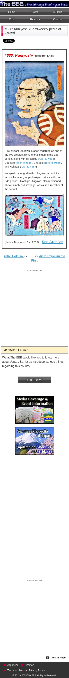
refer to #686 (52, 162)
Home (11, 11)
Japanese (13, 665)
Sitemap (29, 665)
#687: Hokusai (14, 256)
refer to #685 (23, 162)
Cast (11, 19)
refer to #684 (46, 158)
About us (35, 19)
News (34, 11)
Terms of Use (14, 670)
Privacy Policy (37, 670)
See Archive (52, 242)
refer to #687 (28, 166)
